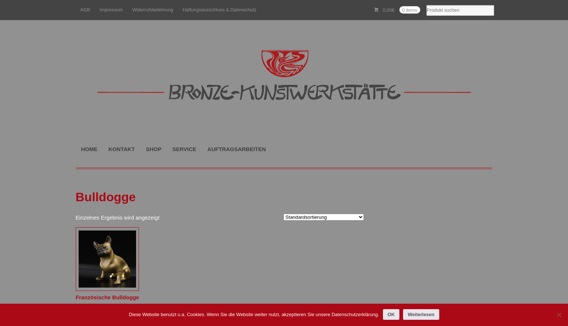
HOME (89, 149)
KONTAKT (122, 149)
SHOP (154, 149)
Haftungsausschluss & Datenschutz (219, 9)
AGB (85, 9)
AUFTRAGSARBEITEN (236, 149)
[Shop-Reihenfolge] (323, 217)
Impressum (111, 9)
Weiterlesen (421, 314)
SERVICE (184, 149)
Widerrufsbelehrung (152, 9)
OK (391, 314)
